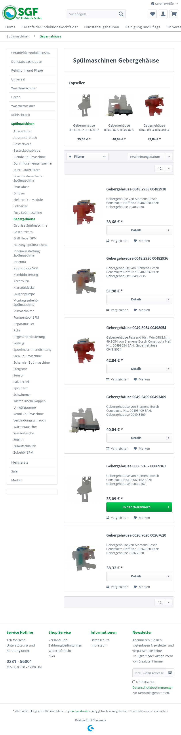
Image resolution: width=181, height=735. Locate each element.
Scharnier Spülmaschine (31, 362)
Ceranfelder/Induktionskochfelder (33, 53)
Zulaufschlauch (24, 446)
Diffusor (19, 193)
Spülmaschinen (22, 124)
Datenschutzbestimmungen (152, 687)
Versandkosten (81, 711)
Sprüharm (21, 388)
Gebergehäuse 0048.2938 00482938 (136, 189)
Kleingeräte (19, 462)
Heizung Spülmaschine (30, 245)
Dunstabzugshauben (26, 61)
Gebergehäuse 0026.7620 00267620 (136, 535)
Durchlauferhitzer (26, 170)
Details (150, 229)
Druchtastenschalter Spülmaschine (28, 178)
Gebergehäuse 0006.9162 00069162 (84, 127)
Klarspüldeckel (24, 287)
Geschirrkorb (23, 232)
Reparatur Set (23, 324)
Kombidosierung (25, 274)
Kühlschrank (20, 115)
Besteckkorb (22, 144)
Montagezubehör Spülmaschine (26, 302)
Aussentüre (21, 131)
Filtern (76, 156)
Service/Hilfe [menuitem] (163, 4)
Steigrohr (20, 369)
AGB (52, 656)
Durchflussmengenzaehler (33, 163)
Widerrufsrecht (60, 651)
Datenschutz (100, 640)
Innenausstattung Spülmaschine (26, 253)
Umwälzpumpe (24, 407)
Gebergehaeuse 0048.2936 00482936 (137, 258)
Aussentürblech (25, 137)
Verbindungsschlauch (29, 420)
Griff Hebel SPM (25, 238)
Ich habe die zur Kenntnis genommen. (152, 687)
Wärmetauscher (25, 427)
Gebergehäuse (24, 219)
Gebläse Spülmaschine (30, 225)
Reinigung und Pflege (27, 70)
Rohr (17, 330)
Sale (14, 471)
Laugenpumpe (24, 294)
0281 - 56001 (19, 661)
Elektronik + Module (28, 200)
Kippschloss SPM (25, 268)
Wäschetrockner (23, 106)
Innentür (20, 262)
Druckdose (21, 187)
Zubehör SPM (23, 452)
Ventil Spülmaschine (28, 414)
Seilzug (18, 343)
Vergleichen (117, 241)
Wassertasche (23, 433)
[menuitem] (96, 16)
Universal (18, 79)
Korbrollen (21, 281)
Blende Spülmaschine (29, 157)
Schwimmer (22, 394)
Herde (15, 97)
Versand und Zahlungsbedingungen (65, 642)
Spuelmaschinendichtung (32, 349)
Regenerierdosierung (29, 337)
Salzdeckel (21, 382)
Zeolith (18, 439)
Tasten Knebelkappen (29, 401)
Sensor (18, 375)
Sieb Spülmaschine (27, 356)
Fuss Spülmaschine (27, 212)
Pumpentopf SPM (26, 317)
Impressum (99, 645)
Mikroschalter (23, 311)
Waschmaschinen (24, 88)
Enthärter (20, 206)
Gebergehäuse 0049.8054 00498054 (154, 127)
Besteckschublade (26, 150)
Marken (17, 480)
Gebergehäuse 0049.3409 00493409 (119, 127)
